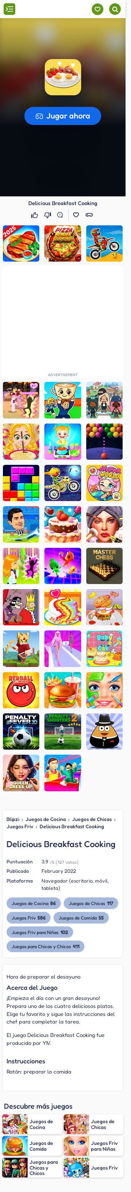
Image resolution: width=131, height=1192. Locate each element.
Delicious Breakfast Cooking (72, 826)
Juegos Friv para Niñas (40, 932)
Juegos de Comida (81, 917)
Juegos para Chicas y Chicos (45, 946)
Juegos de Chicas (92, 819)
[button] (63, 77)
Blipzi (13, 819)
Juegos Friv (20, 826)
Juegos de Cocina (45, 819)
